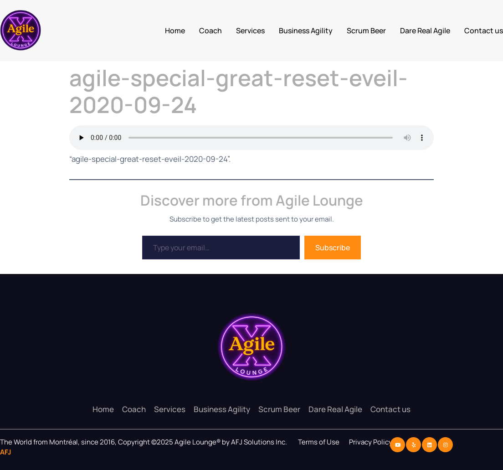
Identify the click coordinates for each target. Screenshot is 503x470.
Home (175, 31)
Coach (210, 31)
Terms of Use (319, 442)
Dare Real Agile (425, 31)
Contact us (483, 31)
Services (250, 31)
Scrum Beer (366, 31)
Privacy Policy (371, 442)
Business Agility (306, 31)
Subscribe (332, 248)
